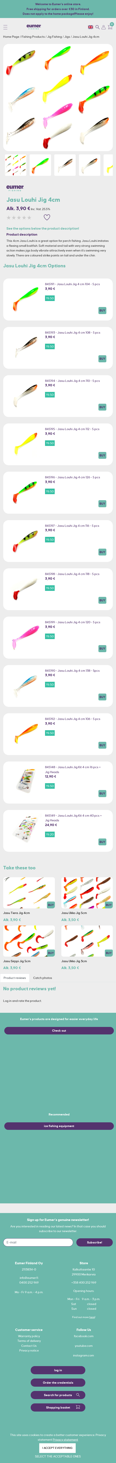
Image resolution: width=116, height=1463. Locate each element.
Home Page (11, 36)
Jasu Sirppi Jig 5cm (16, 961)
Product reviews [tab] (15, 978)
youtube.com (84, 1345)
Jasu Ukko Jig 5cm (74, 913)
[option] (58, 97)
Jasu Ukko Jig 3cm (74, 961)
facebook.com (83, 1336)
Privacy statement (65, 1439)
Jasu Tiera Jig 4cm (16, 913)
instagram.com (83, 1355)
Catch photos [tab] (42, 978)
